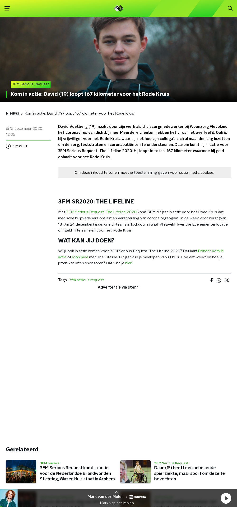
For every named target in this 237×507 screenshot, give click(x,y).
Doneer (204, 251)
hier (128, 263)
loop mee (80, 257)
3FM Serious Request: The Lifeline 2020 (101, 212)
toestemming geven (151, 172)
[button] (225, 498)
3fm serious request (86, 280)
